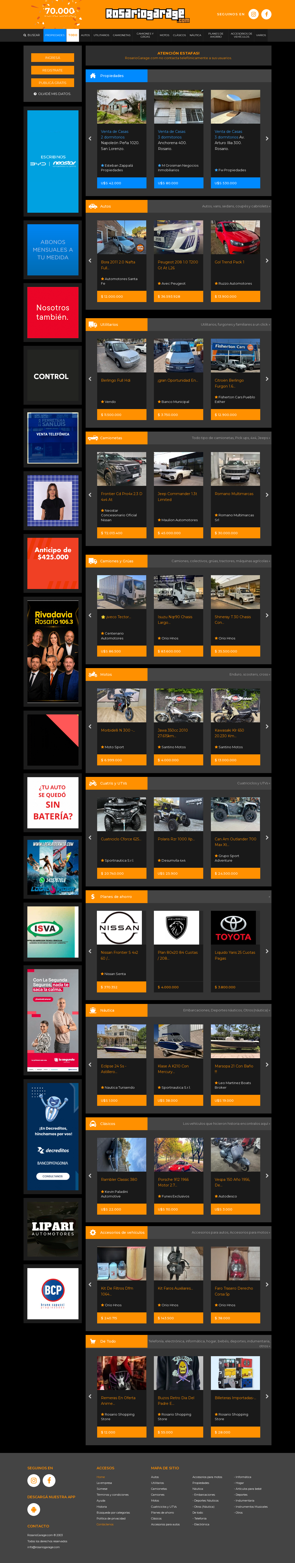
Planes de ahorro (162, 1512)
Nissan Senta (113, 974)
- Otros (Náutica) (203, 1506)
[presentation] (90, 139)
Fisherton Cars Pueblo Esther (235, 399)
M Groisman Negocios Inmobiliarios (178, 167)
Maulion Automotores (178, 520)
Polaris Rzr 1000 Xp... (176, 839)
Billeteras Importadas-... (235, 1398)
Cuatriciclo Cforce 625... (121, 839)
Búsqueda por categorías (113, 1512)
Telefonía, (157, 1341)
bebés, (224, 1341)
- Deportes (240, 1494)
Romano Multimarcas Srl (234, 517)
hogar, (212, 1341)
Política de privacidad (111, 1518)
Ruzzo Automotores (233, 283)
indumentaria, (258, 1341)
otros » (264, 1346)
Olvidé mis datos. (52, 93)
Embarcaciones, (197, 1010)
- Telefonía (199, 1518)
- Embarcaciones (203, 1494)
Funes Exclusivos (173, 1196)
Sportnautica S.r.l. (117, 860)
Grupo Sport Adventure (227, 858)
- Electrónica (200, 1524)
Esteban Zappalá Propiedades (117, 167)
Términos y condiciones (113, 1494)
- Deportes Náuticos (205, 1500)
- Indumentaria (244, 1500)
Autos (155, 1477)
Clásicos (156, 1518)
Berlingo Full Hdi (115, 380)
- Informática (242, 1477)
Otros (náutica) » (256, 1010)
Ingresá (52, 58)
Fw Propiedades (230, 170)
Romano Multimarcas (234, 493)
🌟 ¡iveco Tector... (116, 617)
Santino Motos (172, 747)
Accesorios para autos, (211, 1232)
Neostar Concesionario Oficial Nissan (119, 515)
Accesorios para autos (165, 1524)
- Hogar (239, 1483)
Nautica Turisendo (118, 1087)
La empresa (104, 1483)
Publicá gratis (52, 83)
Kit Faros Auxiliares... (175, 1288)
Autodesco (226, 1196)
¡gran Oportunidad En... (178, 380)
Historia (102, 1506)
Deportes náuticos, (227, 1010)
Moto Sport (112, 747)
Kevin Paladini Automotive (114, 1194)
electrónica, (175, 1341)
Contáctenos (105, 1524)
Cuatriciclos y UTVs (164, 1506)
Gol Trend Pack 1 (229, 262)
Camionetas (159, 1489)
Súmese (102, 1489)
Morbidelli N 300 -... (118, 730)
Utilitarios (157, 1483)
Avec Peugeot (172, 283)
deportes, (238, 1341)
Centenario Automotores (112, 635)
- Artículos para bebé (248, 1489)
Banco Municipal (173, 402)
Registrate (52, 70)
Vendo (108, 402)
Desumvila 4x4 (172, 860)
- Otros (238, 1512)
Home (101, 1477)
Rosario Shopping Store (117, 1416)
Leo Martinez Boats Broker (233, 1085)
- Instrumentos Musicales (251, 1506)
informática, (196, 1341)
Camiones (157, 1494)
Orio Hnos (168, 638)
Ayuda (101, 1500)
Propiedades (200, 1483)
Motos (155, 1500)
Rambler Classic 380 (119, 1179)
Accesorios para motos (249, 1232)
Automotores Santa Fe (119, 281)
